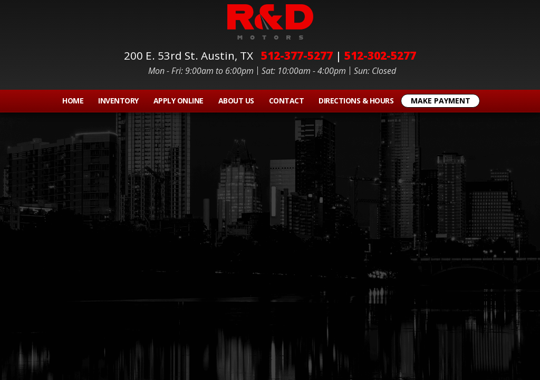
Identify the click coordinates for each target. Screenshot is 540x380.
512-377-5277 (297, 55)
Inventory (118, 101)
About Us (236, 101)
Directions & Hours (356, 101)
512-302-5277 (380, 55)
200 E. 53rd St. (191, 55)
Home (72, 101)
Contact (286, 101)
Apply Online (178, 101)
